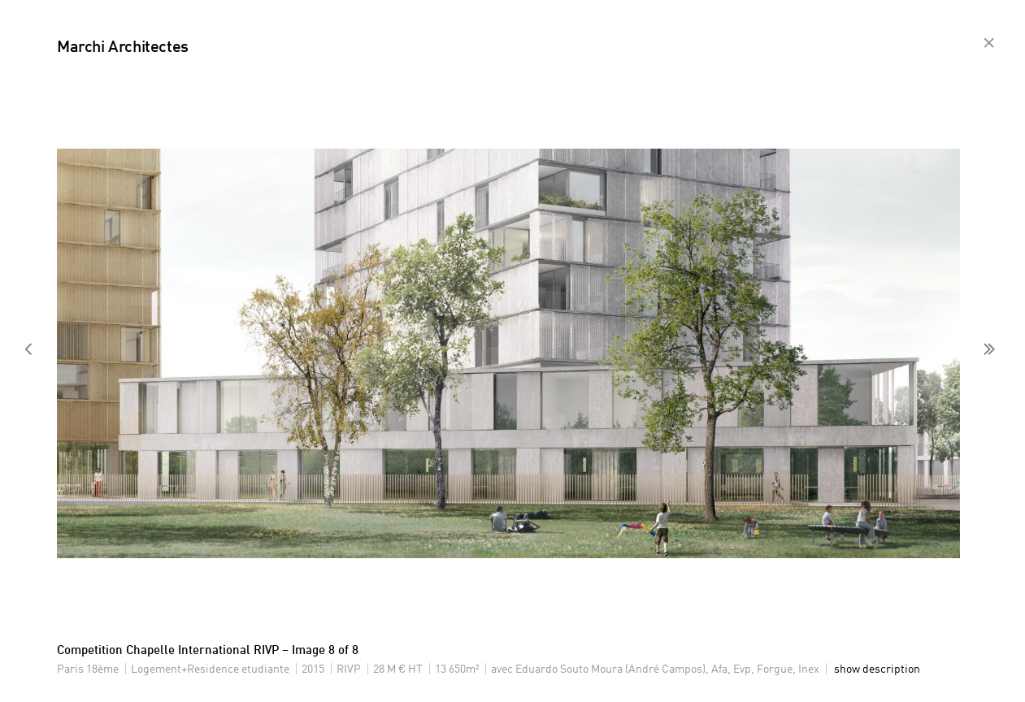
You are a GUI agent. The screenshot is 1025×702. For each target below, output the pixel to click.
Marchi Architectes (123, 48)
